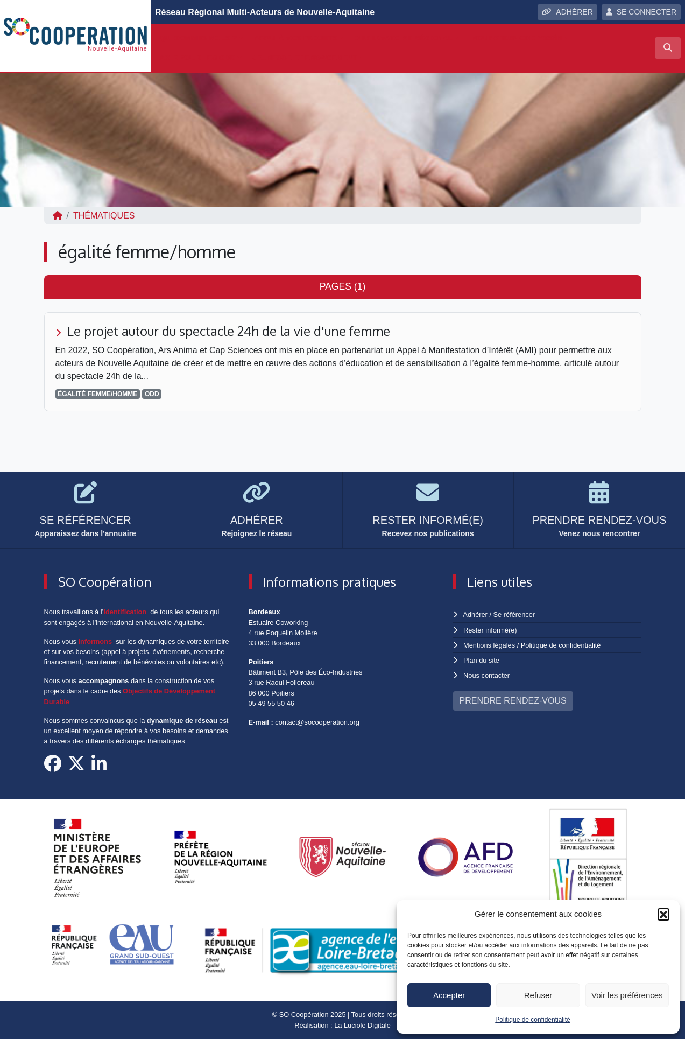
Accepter (449, 995)
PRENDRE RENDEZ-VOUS (513, 700)
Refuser (538, 995)
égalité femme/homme (97, 394)
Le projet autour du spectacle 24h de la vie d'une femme (228, 330)
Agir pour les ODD (197, 57)
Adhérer (475, 614)
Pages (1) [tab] (343, 286)
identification (124, 612)
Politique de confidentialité (532, 1019)
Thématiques (104, 215)
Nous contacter (486, 675)
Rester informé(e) (490, 630)
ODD (152, 394)
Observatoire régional (404, 38)
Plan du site (481, 660)
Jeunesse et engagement (304, 57)
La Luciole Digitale (362, 1025)
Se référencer (514, 614)
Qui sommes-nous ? (198, 38)
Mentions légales (489, 645)
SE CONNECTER (641, 12)
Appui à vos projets (295, 38)
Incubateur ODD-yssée (516, 38)
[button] (663, 914)
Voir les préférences (627, 995)
